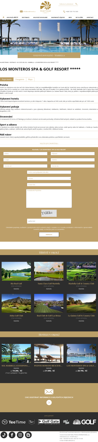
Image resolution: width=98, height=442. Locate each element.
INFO (70, 17)
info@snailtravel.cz (29, 11)
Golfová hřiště (12, 17)
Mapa (30, 79)
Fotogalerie (19, 79)
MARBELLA (31, 62)
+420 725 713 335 (72, 11)
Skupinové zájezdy (58, 17)
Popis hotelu (6, 79)
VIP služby (79, 17)
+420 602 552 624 (68, 438)
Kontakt (90, 17)
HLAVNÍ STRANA (4, 62)
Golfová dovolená (40, 17)
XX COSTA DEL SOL (22, 62)
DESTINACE (25, 17)
